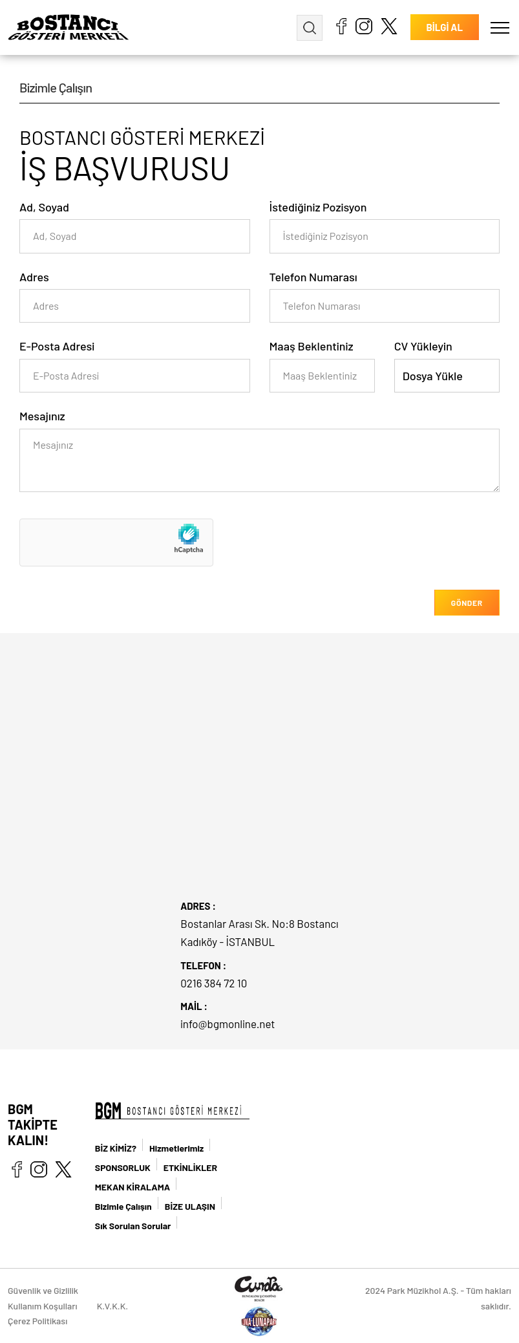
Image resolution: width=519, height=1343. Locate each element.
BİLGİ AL (445, 28)
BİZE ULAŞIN (190, 1206)
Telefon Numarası (313, 277)
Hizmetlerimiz (176, 1148)
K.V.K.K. (113, 1305)
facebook (340, 25)
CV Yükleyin (423, 346)
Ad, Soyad (44, 207)
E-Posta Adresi (56, 346)
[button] (500, 27)
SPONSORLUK (123, 1167)
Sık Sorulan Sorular (133, 1225)
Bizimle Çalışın (123, 1206)
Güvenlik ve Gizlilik (43, 1290)
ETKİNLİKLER (190, 1167)
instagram (363, 25)
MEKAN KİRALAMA (132, 1186)
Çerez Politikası (37, 1320)
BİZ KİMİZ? (115, 1148)
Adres (34, 277)
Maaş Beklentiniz (312, 346)
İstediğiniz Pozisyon (318, 207)
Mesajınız (42, 416)
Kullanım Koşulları (43, 1305)
